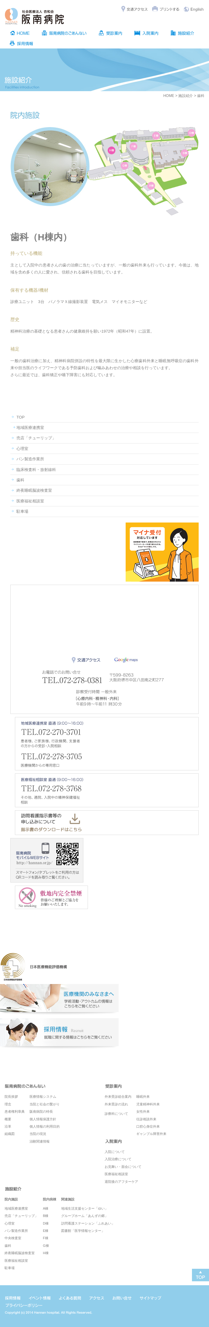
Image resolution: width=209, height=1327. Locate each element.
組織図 (10, 1134)
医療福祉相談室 (30, 501)
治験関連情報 (40, 1141)
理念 (8, 1104)
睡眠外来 (143, 1096)
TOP (20, 417)
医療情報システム (43, 1096)
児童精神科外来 (148, 1104)
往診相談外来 (146, 1119)
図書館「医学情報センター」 (83, 1230)
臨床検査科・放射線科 (36, 469)
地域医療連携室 (30, 427)
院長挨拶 (11, 1096)
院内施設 (11, 1199)
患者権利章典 (15, 1111)
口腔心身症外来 (148, 1126)
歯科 (20, 480)
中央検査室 (13, 1238)
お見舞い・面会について (123, 1166)
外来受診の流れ (116, 1104)
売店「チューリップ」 (36, 438)
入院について (115, 1152)
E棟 (45, 1230)
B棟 (45, 1216)
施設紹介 (185, 96)
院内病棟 (49, 1199)
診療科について (116, 1113)
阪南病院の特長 (41, 1111)
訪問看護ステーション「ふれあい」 (88, 1223)
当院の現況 (38, 1134)
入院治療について (118, 1159)
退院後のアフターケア (121, 1181)
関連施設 (68, 1199)
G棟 (46, 1245)
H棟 (46, 1253)
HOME (168, 96)
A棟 (45, 1208)
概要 (8, 1119)
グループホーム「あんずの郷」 (84, 1216)
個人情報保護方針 (43, 1119)
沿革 (8, 1126)
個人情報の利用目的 (45, 1126)
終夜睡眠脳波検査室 (34, 490)
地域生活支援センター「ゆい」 (84, 1208)
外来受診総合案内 (118, 1096)
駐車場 (22, 511)
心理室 (22, 448)
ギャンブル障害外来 (151, 1134)
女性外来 (143, 1111)
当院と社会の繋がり (45, 1104)
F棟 (45, 1238)
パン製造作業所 (30, 459)
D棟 (46, 1223)
